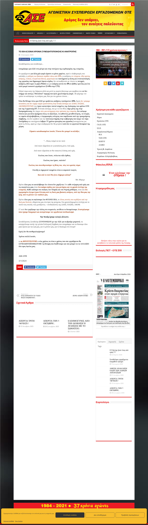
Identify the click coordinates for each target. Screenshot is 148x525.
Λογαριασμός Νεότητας (106, 153)
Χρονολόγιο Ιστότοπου (54, 4)
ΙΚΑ (100, 134)
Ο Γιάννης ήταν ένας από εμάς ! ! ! (43, 41)
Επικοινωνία (67, 4)
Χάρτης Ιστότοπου (39, 4)
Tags (100, 346)
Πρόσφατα (102, 342)
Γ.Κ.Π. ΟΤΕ (101, 124)
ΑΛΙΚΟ (102, 145)
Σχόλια (121, 342)
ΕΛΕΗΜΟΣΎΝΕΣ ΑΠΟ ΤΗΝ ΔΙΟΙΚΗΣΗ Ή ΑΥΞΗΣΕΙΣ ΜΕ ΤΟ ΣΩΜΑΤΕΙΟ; (79, 325)
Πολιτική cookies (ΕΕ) (80, 4)
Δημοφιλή (112, 342)
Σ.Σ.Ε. (99, 128)
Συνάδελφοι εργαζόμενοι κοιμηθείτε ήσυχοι (119, 360)
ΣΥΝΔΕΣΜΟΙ (109, 33)
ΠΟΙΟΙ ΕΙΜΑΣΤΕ (27, 33)
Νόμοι (99, 117)
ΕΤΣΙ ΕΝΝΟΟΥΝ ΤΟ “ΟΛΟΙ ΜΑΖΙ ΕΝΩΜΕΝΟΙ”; (33, 296)
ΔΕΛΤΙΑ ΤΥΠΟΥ (65, 33)
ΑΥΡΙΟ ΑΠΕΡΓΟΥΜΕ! (76, 295)
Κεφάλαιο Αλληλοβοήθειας (107, 156)
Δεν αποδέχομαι (100, 515)
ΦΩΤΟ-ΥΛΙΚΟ (90, 33)
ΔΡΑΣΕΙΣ (40, 33)
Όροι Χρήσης (19, 521)
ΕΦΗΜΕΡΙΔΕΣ (77, 33)
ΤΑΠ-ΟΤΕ (103, 138)
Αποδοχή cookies (70, 515)
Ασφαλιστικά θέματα (105, 132)
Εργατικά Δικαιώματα (105, 114)
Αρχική (18, 33)
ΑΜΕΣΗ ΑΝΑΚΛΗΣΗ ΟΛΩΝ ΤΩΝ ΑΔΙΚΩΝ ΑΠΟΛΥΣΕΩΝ (118, 370)
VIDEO (100, 33)
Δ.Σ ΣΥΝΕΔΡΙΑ (51, 33)
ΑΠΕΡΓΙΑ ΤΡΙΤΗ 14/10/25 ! (27, 322)
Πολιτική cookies (8, 521)
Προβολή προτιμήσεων (130, 515)
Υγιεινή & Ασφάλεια (104, 149)
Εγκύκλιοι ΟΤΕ (103, 121)
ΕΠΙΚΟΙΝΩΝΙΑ (122, 33)
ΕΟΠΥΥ (102, 141)
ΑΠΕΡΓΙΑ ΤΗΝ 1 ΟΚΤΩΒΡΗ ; (51, 322)
